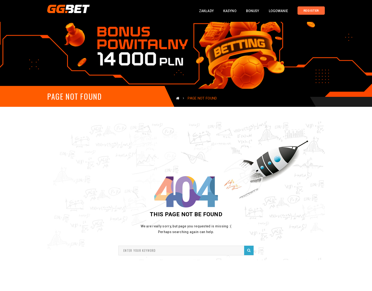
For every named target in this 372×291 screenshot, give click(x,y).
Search (249, 250)
